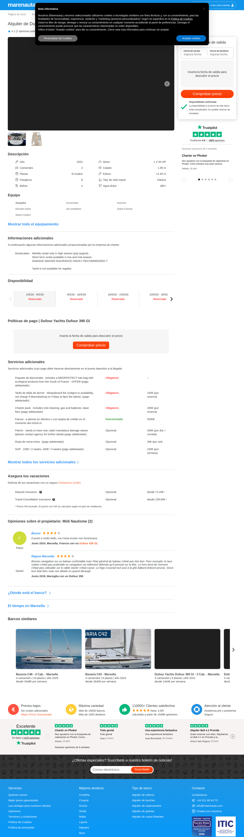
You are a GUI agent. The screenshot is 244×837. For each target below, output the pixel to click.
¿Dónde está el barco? (29, 593)
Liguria (83, 822)
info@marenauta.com (207, 805)
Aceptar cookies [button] (191, 38)
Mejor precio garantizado (23, 800)
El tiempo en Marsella (28, 606)
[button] (204, 9)
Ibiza (82, 832)
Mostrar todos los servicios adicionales (43, 462)
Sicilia (82, 811)
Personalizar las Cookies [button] (58, 38)
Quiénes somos (17, 794)
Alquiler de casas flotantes (148, 816)
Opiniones (14, 811)
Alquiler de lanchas (143, 800)
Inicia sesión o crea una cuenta (213, 5)
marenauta (22, 4)
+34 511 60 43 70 (205, 800)
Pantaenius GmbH (69, 482)
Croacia (84, 800)
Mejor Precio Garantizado (36, 714)
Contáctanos (199, 794)
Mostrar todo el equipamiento (33, 224)
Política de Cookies (19, 822)
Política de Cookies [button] (182, 18)
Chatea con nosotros (207, 811)
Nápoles (84, 827)
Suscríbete (142, 769)
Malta (82, 816)
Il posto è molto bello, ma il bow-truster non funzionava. (64, 538)
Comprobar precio (91, 345)
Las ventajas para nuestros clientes (29, 805)
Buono (36, 533)
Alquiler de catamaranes (146, 805)
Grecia (83, 805)
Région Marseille (42, 556)
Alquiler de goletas (143, 811)
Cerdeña (84, 794)
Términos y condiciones (22, 816)
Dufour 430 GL (88, 543)
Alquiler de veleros (143, 794)
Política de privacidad (21, 827)
